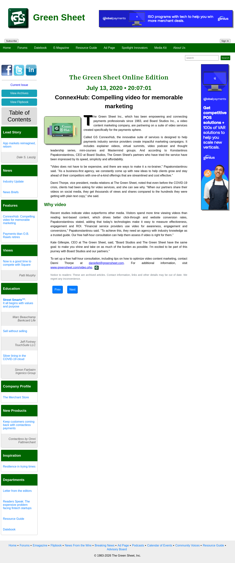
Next (72, 289)
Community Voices (187, 545)
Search (225, 57)
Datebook (40, 47)
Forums (22, 47)
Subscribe (11, 41)
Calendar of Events (159, 545)
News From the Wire (78, 545)
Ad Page (109, 47)
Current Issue (19, 84)
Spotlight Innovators (135, 47)
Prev (58, 289)
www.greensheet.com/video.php (71, 267)
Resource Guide (86, 47)
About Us (179, 47)
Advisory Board (117, 549)
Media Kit (160, 47)
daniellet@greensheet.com (106, 263)
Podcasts (138, 545)
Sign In (225, 41)
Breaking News (105, 545)
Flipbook (56, 545)
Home (7, 47)
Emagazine (40, 545)
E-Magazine (61, 47)
